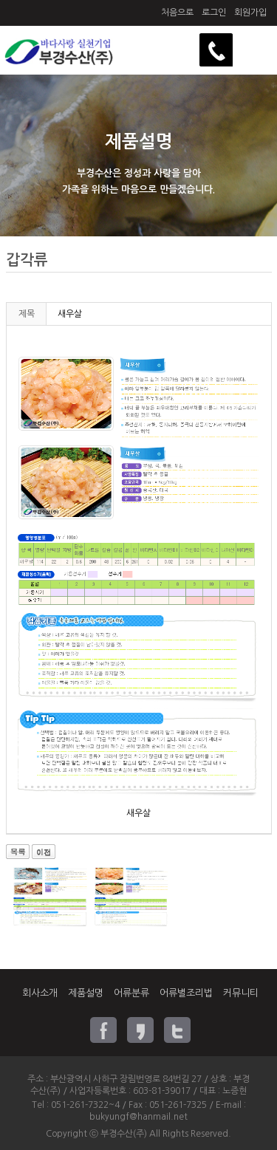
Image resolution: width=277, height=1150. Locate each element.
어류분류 (131, 993)
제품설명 (85, 993)
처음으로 (177, 12)
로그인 (214, 12)
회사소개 (40, 993)
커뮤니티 (241, 993)
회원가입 (250, 12)
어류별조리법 (186, 993)
